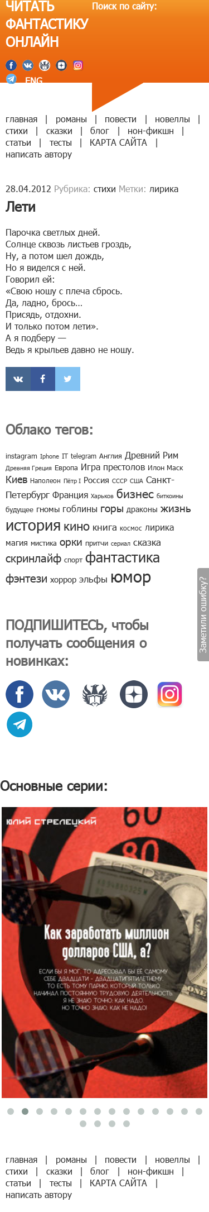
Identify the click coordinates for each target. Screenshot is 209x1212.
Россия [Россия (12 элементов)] (96, 479)
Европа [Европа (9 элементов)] (66, 467)
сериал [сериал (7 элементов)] (120, 543)
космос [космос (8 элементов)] (131, 527)
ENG (32, 81)
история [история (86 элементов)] (33, 524)
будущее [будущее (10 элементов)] (19, 509)
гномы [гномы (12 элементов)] (48, 508)
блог (99, 130)
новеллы (172, 119)
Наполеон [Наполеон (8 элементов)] (45, 480)
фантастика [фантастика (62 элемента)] (122, 557)
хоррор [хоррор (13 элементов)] (63, 579)
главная (21, 119)
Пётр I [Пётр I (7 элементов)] (72, 480)
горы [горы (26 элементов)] (112, 507)
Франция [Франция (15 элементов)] (70, 494)
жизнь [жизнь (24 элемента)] (176, 507)
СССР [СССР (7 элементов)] (119, 480)
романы (71, 119)
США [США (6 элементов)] (136, 480)
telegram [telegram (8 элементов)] (83, 455)
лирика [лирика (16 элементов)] (159, 527)
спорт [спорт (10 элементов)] (73, 559)
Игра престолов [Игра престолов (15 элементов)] (113, 467)
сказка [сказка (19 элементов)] (147, 542)
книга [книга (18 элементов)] (105, 527)
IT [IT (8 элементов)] (65, 455)
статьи (18, 142)
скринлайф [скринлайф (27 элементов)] (33, 557)
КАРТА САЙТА (118, 142)
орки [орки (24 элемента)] (71, 541)
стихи (17, 130)
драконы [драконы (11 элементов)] (142, 509)
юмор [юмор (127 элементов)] (130, 576)
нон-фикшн (151, 130)
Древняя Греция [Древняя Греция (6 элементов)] (29, 467)
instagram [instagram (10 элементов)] (21, 455)
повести (121, 119)
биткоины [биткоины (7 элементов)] (170, 495)
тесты (61, 142)
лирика (163, 188)
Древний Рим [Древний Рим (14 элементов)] (151, 455)
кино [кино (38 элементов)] (77, 525)
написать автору (39, 154)
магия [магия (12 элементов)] (17, 542)
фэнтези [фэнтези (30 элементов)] (26, 577)
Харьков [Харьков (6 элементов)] (102, 495)
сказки (59, 130)
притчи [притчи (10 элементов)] (96, 542)
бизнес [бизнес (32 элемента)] (135, 492)
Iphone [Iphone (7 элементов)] (49, 456)
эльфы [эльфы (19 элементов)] (93, 578)
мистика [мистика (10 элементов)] (44, 542)
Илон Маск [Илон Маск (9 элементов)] (165, 467)
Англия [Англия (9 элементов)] (110, 455)
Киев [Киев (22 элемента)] (16, 479)
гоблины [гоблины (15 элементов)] (80, 508)
